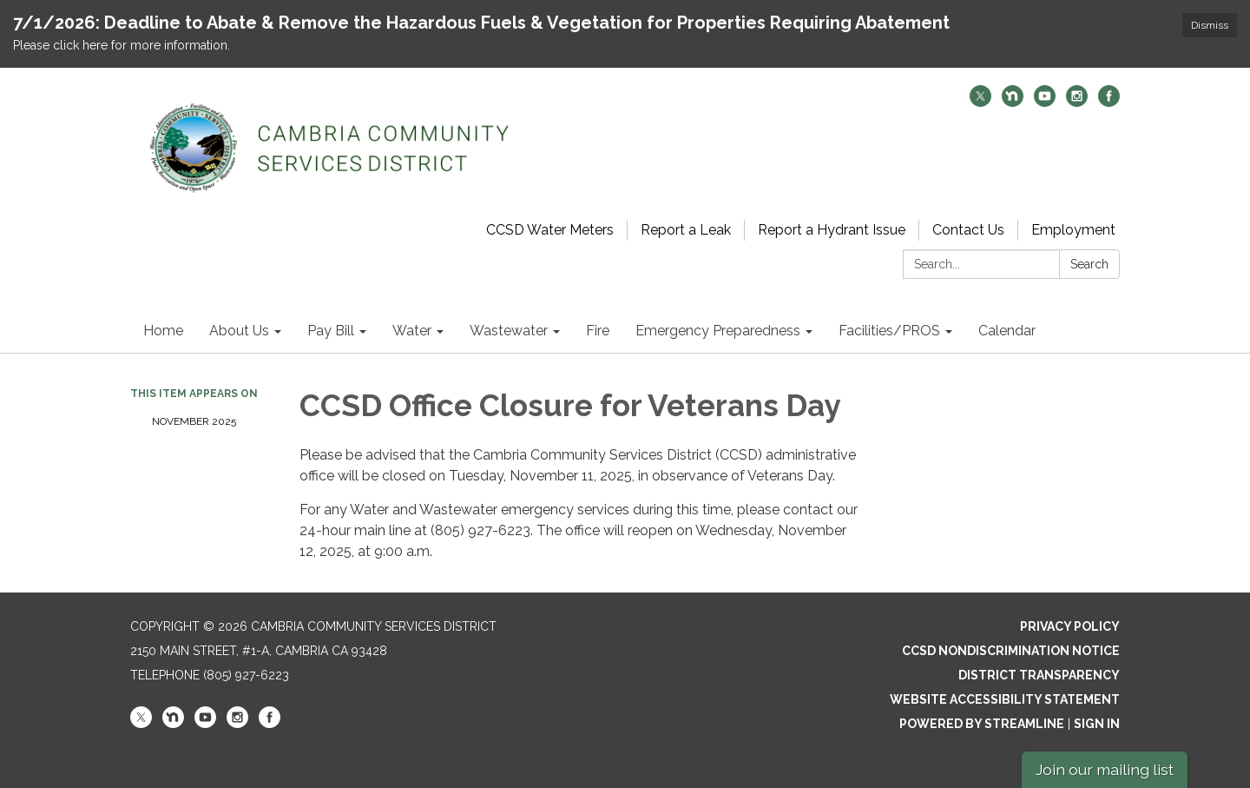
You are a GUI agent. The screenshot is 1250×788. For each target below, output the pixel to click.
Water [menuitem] (411, 330)
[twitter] (980, 102)
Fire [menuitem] (597, 330)
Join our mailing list (1105, 769)
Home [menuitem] (163, 330)
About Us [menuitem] (239, 330)
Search (1089, 264)
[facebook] (1109, 102)
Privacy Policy (1070, 626)
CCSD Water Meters (550, 230)
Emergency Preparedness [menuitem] (717, 330)
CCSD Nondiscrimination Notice (1011, 651)
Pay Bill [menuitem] (330, 330)
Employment (1073, 230)
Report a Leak (686, 230)
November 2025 (194, 421)
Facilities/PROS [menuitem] (889, 330)
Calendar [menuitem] (1007, 330)
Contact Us (968, 230)
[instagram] (1077, 102)
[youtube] (1045, 102)
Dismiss (1209, 25)
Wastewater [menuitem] (509, 330)
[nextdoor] (1012, 102)
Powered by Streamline (981, 724)
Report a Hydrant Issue (831, 230)
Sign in (1097, 724)
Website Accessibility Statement (1005, 699)
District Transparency (1039, 675)
